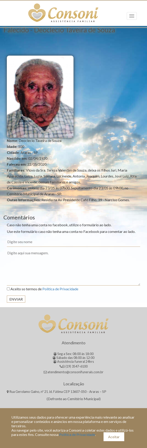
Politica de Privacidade (60, 289)
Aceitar (114, 437)
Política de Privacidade (77, 434)
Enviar (16, 299)
